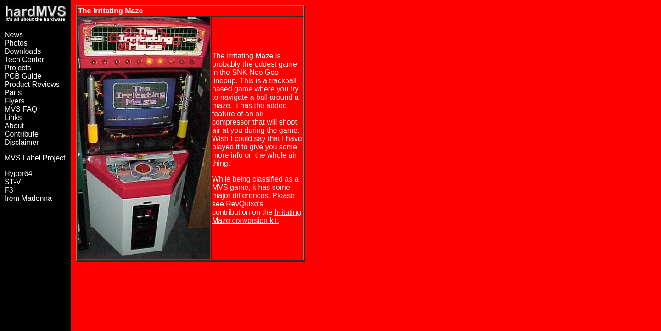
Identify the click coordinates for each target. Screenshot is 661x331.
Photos (16, 43)
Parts (13, 93)
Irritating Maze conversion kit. (256, 216)
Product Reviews (32, 84)
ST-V (13, 182)
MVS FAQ (21, 109)
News (14, 35)
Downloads (23, 51)
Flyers (15, 101)
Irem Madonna (28, 198)
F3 (9, 190)
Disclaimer (22, 142)
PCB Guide (23, 76)
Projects (18, 68)
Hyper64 (18, 173)
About (14, 126)
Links (13, 117)
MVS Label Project (35, 158)
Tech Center (24, 59)
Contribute (22, 134)
